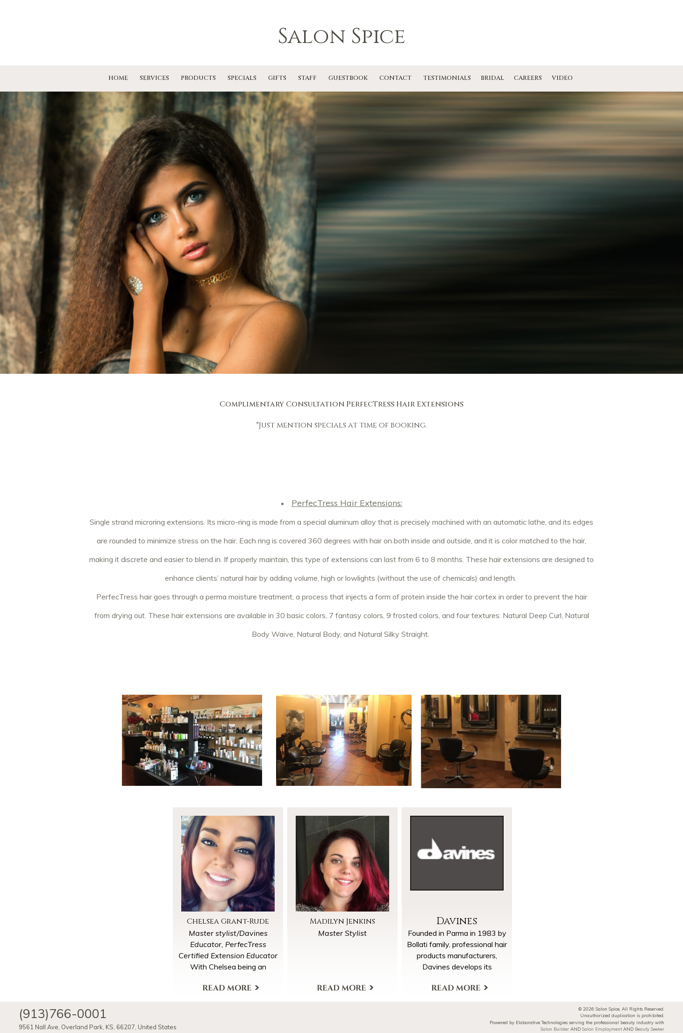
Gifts (277, 78)
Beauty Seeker (649, 1029)
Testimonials (447, 78)
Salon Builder (555, 1029)
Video (562, 78)
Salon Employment (602, 1029)
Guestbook (348, 78)
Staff (307, 78)
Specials (242, 78)
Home (118, 78)
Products (198, 78)
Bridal (492, 78)
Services (154, 78)
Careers (528, 78)
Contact (395, 78)
